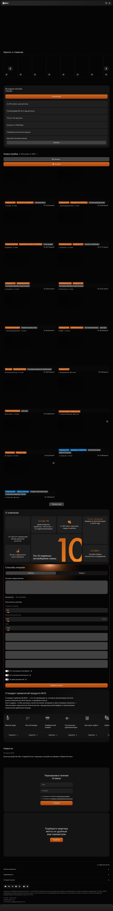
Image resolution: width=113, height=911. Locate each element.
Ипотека (31, 573)
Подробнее (13, 735)
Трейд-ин (82, 573)
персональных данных (63, 796)
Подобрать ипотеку (56, 685)
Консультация (56, 96)
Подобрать (56, 840)
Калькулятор (9, 597)
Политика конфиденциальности (14, 901)
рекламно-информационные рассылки (61, 798)
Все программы (21, 597)
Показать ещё (56, 504)
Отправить (56, 803)
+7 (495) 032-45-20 (103, 865)
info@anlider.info (9, 900)
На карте (56, 164)
